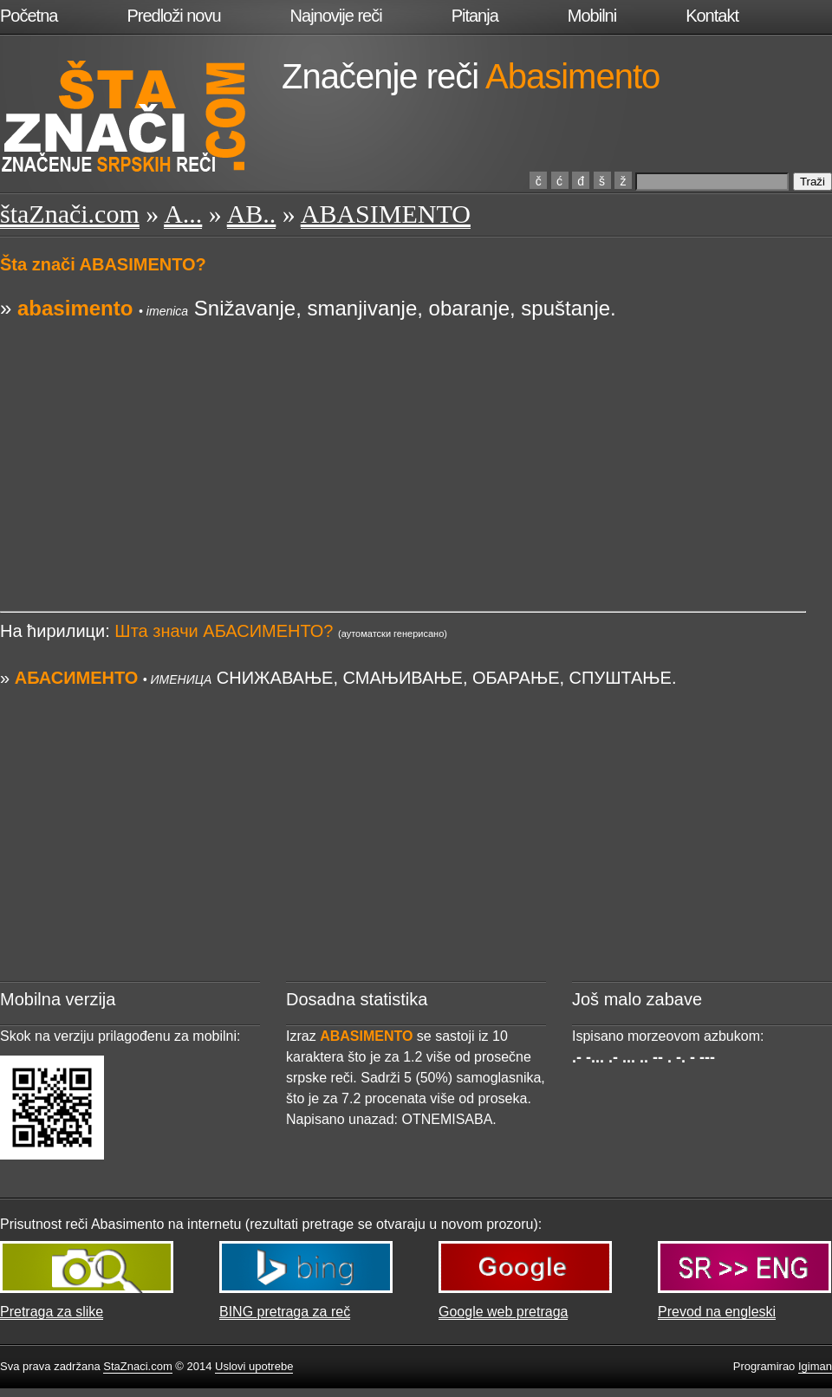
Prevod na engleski (717, 1311)
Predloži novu (173, 15)
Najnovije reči (336, 15)
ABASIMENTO (386, 213)
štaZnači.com (70, 213)
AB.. (251, 213)
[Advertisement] (403, 444)
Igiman (815, 1366)
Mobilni (592, 15)
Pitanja (475, 15)
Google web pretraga (503, 1311)
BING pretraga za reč (284, 1311)
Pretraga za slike (51, 1311)
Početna (28, 15)
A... (183, 213)
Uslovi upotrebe (254, 1366)
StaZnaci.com (137, 1366)
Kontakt (712, 15)
